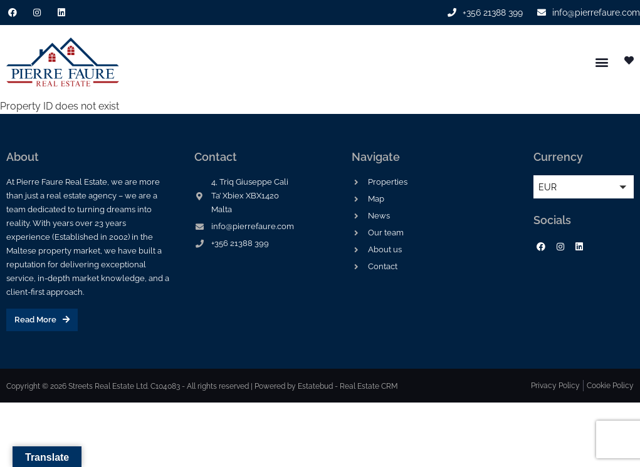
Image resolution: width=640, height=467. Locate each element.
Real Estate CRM (369, 386)
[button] (601, 62)
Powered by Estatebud (293, 386)
